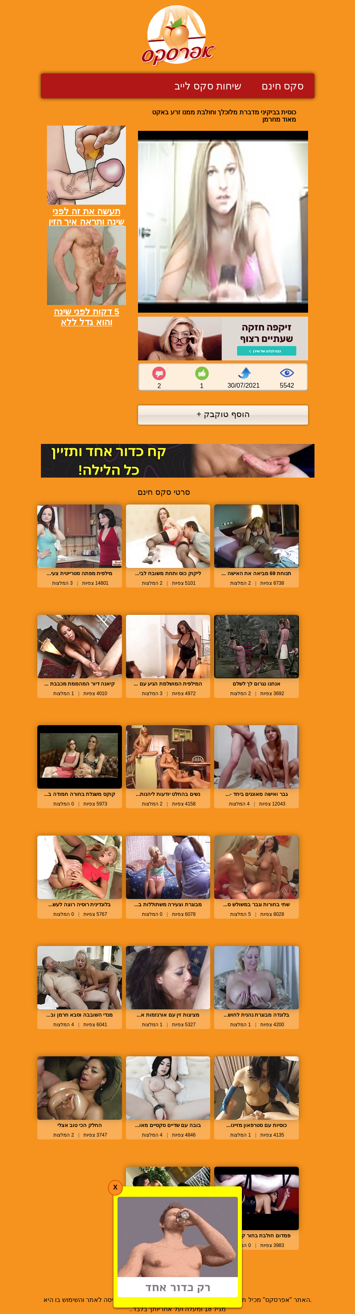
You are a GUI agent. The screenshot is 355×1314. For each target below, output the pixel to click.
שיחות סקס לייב (207, 86)
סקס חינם (283, 86)
